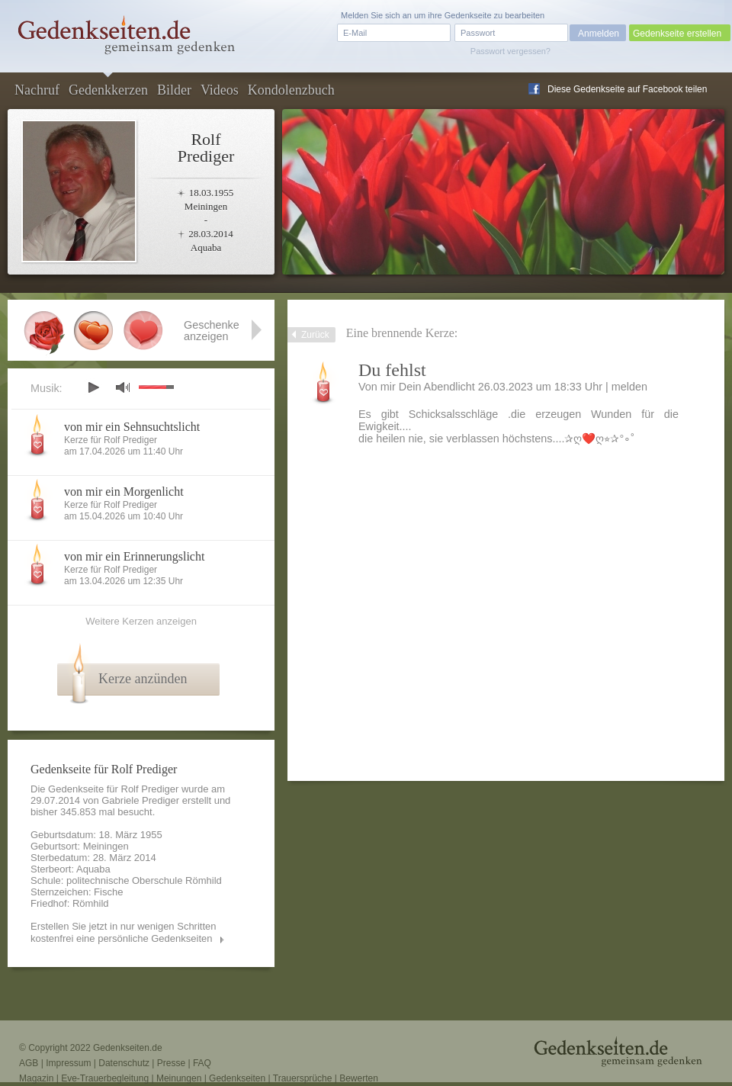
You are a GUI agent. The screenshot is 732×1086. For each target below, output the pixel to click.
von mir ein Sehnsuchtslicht (132, 426)
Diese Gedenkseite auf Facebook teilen (627, 89)
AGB (28, 1063)
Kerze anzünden (142, 678)
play (93, 387)
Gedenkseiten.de (127, 1048)
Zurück (315, 334)
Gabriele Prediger (140, 800)
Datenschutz (123, 1063)
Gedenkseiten (237, 1078)
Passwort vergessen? (510, 51)
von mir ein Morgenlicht (124, 491)
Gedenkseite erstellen (677, 33)
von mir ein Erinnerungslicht (134, 556)
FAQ (202, 1063)
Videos (220, 90)
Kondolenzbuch (291, 90)
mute (123, 387)
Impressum (68, 1063)
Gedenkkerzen (108, 90)
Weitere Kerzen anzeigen (141, 621)
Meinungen (178, 1078)
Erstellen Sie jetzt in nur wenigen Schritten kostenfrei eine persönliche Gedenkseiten (123, 932)
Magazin (36, 1078)
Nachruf (36, 90)
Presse (171, 1063)
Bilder (174, 90)
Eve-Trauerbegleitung (105, 1078)
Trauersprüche (302, 1078)
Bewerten (358, 1078)
